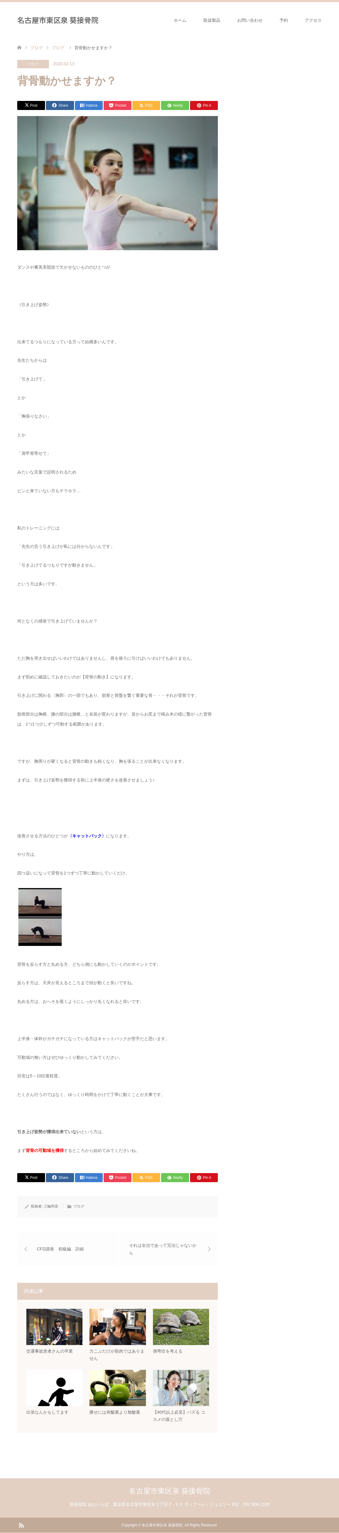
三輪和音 (51, 1206)
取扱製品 (211, 20)
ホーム (180, 20)
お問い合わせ (250, 20)
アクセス (313, 20)
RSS (21, 1525)
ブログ (32, 64)
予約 (283, 20)
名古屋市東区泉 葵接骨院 (57, 20)
